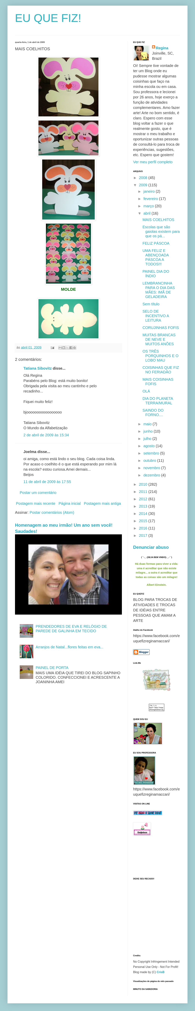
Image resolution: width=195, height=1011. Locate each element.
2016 (143, 528)
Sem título (150, 304)
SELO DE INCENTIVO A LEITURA (155, 315)
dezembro (152, 475)
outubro (150, 460)
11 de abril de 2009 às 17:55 (47, 482)
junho (148, 431)
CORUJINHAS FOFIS (160, 328)
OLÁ (146, 391)
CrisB (161, 972)
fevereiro (151, 199)
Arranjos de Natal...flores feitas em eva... (69, 647)
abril (147, 213)
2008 (143, 178)
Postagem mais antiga (102, 503)
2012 (143, 499)
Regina (162, 48)
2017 (143, 535)
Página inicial (69, 503)
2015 (143, 521)
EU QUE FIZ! (48, 18)
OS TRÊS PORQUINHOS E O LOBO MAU (160, 355)
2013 (143, 506)
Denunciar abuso (151, 547)
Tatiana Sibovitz (37, 368)
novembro (152, 468)
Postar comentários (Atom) (52, 512)
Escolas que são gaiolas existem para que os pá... (161, 231)
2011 (143, 492)
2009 (143, 185)
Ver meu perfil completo (152, 162)
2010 (143, 484)
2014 (143, 513)
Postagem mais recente (35, 503)
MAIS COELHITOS (158, 220)
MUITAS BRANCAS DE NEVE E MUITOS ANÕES (159, 339)
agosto (149, 446)
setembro (151, 453)
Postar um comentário (38, 493)
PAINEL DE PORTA (52, 668)
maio (148, 424)
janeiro (149, 191)
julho (147, 439)
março (149, 206)
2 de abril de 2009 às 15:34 (46, 435)
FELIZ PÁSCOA (155, 243)
